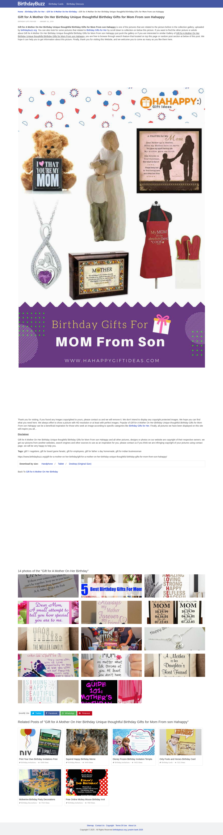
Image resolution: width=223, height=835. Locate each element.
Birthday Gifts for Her (27, 22)
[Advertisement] (111, 65)
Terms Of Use (121, 825)
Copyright (110, 825)
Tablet (61, 464)
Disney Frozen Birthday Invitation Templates (134, 759)
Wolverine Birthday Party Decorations (37, 799)
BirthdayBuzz (33, 3)
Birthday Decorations (28, 803)
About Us (132, 825)
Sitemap (90, 825)
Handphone (47, 464)
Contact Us (99, 825)
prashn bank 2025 (135, 830)
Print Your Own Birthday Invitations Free (38, 759)
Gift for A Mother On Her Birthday (42, 471)
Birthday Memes (73, 763)
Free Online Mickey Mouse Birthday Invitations (88, 799)
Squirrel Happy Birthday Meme (81, 759)
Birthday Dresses (77, 3)
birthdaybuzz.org (29, 30)
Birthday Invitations (27, 763)
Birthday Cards (57, 3)
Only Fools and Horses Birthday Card (177, 759)
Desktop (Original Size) (80, 464)
